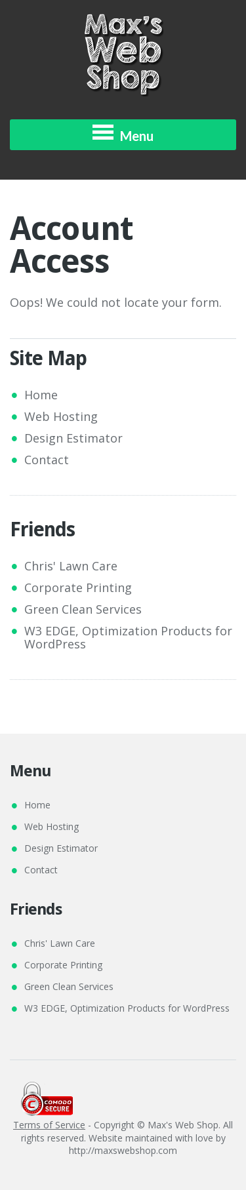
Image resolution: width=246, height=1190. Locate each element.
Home (41, 395)
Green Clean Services (83, 609)
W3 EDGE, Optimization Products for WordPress (128, 637)
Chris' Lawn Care (70, 566)
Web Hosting (61, 416)
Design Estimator (73, 438)
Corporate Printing (78, 587)
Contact (46, 459)
